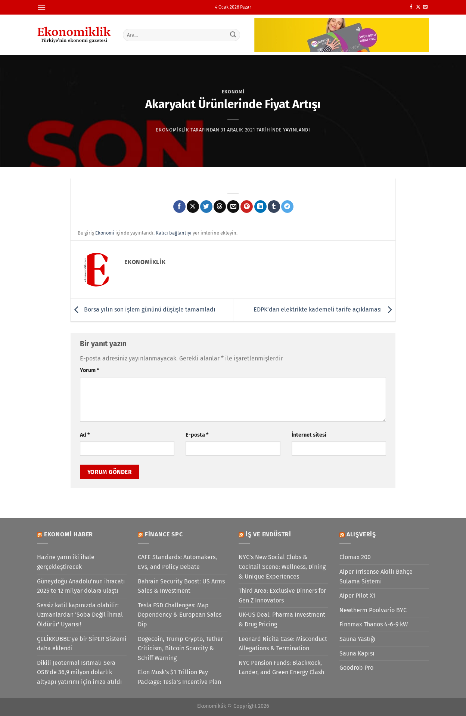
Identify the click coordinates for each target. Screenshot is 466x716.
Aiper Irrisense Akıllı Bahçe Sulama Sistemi (376, 576)
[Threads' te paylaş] (220, 206)
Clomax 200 (355, 557)
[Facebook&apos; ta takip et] (411, 7)
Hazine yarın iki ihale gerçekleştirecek (65, 562)
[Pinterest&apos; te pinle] (246, 206)
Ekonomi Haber (68, 534)
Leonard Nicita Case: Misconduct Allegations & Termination (283, 643)
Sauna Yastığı (357, 638)
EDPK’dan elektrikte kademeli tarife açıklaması (324, 309)
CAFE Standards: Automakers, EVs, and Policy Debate (177, 562)
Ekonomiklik (172, 130)
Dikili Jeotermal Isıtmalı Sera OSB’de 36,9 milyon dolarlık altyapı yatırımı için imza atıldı (79, 672)
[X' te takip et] (418, 7)
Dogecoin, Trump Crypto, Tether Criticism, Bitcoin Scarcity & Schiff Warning (180, 648)
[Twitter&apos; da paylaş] (206, 206)
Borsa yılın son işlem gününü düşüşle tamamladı (143, 309)
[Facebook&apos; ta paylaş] (179, 206)
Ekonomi (233, 91)
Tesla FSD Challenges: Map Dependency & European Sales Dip (179, 615)
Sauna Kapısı (357, 653)
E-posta (197, 435)
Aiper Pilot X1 (357, 595)
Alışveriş (361, 534)
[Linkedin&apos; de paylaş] (260, 206)
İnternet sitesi (309, 435)
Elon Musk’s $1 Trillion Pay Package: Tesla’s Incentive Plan (179, 677)
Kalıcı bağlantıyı (174, 233)
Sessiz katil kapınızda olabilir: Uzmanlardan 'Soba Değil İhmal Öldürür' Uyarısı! (80, 615)
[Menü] (41, 7)
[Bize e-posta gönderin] (425, 7)
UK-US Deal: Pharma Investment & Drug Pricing (282, 619)
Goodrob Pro (356, 667)
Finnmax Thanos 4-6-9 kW (373, 624)
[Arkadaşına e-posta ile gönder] (233, 206)
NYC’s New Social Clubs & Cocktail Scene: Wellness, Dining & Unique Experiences (282, 567)
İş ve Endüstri (268, 534)
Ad (85, 435)
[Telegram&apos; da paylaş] (287, 206)
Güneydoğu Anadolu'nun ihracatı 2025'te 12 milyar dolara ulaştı (81, 586)
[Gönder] (233, 34)
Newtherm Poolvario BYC (373, 610)
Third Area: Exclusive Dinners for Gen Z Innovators (282, 595)
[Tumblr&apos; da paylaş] (274, 206)
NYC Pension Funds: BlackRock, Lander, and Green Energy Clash (281, 667)
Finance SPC (164, 534)
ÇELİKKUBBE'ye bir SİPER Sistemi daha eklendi (82, 643)
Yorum (89, 370)
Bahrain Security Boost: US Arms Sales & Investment (181, 586)
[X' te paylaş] (193, 206)
